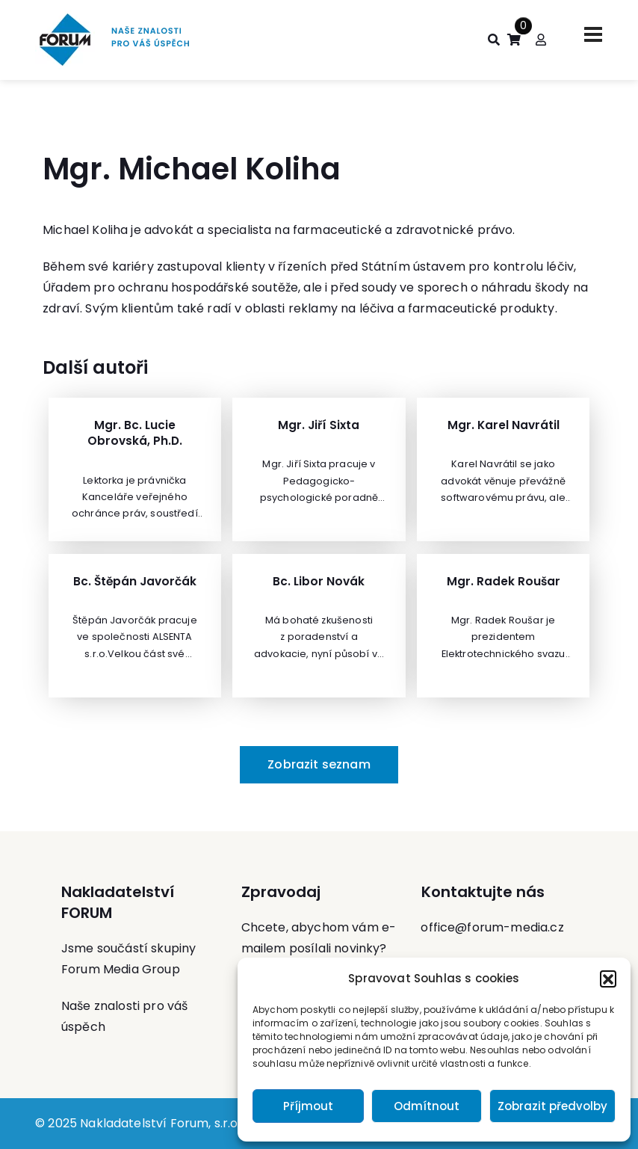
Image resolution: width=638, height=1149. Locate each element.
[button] (608, 978)
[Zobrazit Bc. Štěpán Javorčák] (135, 625)
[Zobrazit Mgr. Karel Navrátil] (503, 469)
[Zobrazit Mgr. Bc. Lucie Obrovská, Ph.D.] (135, 469)
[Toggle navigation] (593, 34)
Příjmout (308, 1106)
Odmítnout (426, 1106)
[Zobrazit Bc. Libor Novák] (318, 625)
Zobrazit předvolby (552, 1106)
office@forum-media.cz (492, 927)
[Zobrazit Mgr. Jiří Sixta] (318, 469)
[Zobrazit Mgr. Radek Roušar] (503, 625)
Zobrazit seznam (318, 764)
